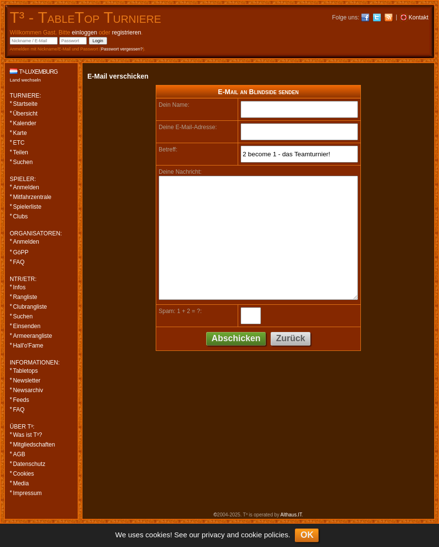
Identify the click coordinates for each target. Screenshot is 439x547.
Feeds (21, 400)
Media (21, 483)
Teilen (20, 152)
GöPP (21, 252)
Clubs (20, 216)
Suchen (23, 162)
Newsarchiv (28, 390)
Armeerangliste (32, 335)
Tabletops (25, 370)
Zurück (290, 338)
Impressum (27, 493)
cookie (251, 534)
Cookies (23, 473)
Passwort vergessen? (122, 49)
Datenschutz (29, 464)
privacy (213, 534)
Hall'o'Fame (28, 345)
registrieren (126, 32)
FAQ (19, 262)
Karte (20, 133)
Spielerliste (27, 206)
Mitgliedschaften (34, 444)
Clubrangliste (30, 306)
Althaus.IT (291, 514)
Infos (19, 287)
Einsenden (27, 326)
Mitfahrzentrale (32, 197)
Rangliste (25, 297)
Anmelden (26, 187)
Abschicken (235, 338)
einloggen (84, 32)
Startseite (25, 103)
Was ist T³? (27, 434)
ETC (19, 142)
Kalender (24, 123)
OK (306, 535)
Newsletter (27, 380)
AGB (19, 454)
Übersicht (25, 113)
